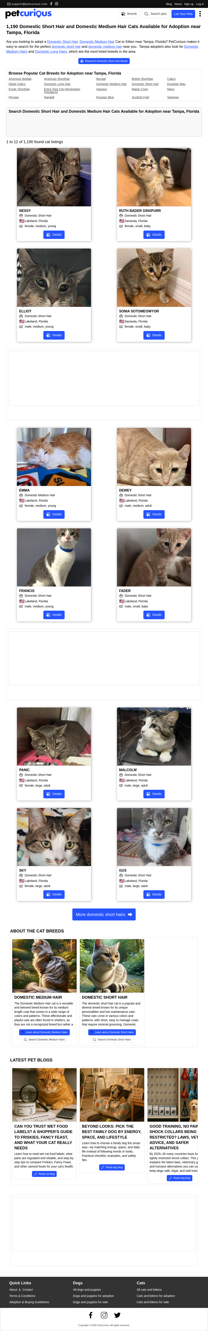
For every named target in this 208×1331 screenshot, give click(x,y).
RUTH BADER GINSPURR (140, 211)
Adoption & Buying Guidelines (29, 1302)
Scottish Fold (140, 97)
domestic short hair (66, 46)
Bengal (101, 79)
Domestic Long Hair (57, 84)
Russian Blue (105, 97)
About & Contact (21, 1289)
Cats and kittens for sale (153, 1302)
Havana (101, 89)
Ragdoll (49, 97)
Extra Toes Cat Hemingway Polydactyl (62, 90)
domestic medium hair (105, 46)
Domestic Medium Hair (97, 41)
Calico (171, 79)
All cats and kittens (149, 1289)
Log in (200, 4)
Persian (14, 97)
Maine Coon (140, 89)
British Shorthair (142, 79)
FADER (125, 591)
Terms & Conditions (22, 1296)
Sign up (189, 4)
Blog (169, 4)
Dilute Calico (17, 84)
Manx (171, 89)
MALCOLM (128, 770)
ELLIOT (25, 311)
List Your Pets (183, 14)
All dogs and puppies (87, 1289)
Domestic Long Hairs (51, 51)
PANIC (24, 770)
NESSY (25, 211)
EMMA (24, 490)
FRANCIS (26, 591)
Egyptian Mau (176, 84)
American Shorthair (57, 79)
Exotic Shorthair (19, 89)
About (178, 4)
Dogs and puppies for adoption (93, 1296)
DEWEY (125, 490)
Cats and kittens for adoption (156, 1296)
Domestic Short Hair (62, 41)
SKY (22, 870)
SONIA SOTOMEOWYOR (139, 311)
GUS (123, 870)
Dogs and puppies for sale (90, 1302)
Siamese (173, 97)
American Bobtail (20, 79)
